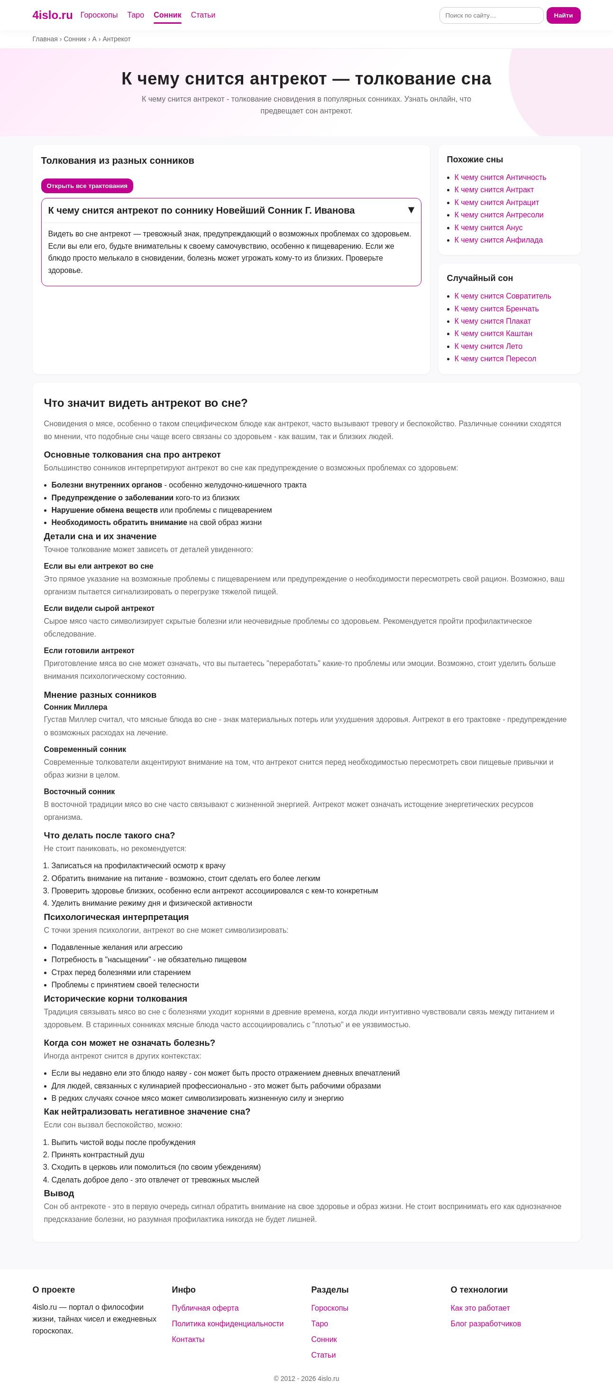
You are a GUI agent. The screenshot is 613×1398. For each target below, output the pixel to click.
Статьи (203, 15)
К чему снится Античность (501, 177)
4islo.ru (53, 15)
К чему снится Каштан (494, 333)
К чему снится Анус (489, 228)
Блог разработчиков (486, 1324)
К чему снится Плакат (493, 321)
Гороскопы (99, 15)
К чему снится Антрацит (497, 202)
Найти (563, 15)
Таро (135, 15)
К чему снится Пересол (496, 359)
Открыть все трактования (87, 185)
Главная (45, 39)
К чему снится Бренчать (497, 309)
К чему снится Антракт (494, 190)
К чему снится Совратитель (503, 296)
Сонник (168, 15)
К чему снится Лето (489, 346)
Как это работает (480, 1308)
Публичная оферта (205, 1308)
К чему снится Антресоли (499, 215)
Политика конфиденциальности (228, 1324)
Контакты (188, 1339)
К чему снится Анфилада (499, 240)
